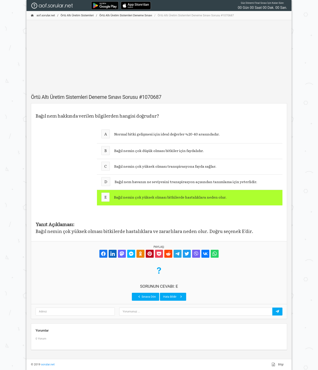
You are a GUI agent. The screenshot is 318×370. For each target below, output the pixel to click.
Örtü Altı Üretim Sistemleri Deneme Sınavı (125, 15)
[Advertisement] (159, 54)
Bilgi (278, 364)
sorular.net (48, 364)
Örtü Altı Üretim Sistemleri (77, 15)
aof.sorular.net (43, 15)
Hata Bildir (173, 296)
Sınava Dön (146, 296)
